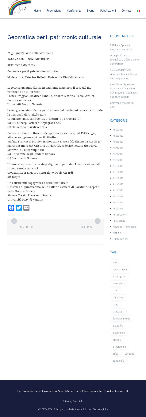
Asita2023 (118, 196)
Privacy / (68, 401)
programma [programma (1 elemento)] (119, 346)
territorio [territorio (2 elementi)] (129, 353)
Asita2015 (118, 154)
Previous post (27, 227)
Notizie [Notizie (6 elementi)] (117, 339)
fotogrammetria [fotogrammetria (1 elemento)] (121, 318)
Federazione (54, 10)
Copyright (78, 401)
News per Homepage (124, 226)
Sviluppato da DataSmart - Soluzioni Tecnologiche (81, 409)
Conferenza (74, 10)
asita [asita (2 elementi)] (115, 304)
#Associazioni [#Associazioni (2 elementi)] (120, 269)
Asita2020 (118, 178)
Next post (87, 227)
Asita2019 (118, 172)
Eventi (90, 10)
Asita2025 (118, 208)
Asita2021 (118, 184)
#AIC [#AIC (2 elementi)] (115, 262)
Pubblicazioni (108, 10)
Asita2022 (118, 190)
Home (37, 10)
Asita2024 (118, 202)
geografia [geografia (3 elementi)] (118, 325)
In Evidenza (119, 220)
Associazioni (120, 214)
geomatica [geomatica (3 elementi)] (119, 332)
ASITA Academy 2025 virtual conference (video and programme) (123, 74)
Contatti (126, 10)
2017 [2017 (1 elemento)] (115, 290)
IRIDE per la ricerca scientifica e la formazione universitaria (124, 59)
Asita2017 (118, 160)
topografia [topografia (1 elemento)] (119, 360)
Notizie (117, 232)
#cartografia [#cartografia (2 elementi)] (119, 276)
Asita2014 (118, 147)
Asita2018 (118, 166)
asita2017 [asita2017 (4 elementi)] (118, 311)
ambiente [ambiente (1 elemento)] (118, 297)
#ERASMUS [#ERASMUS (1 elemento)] (119, 283)
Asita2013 (118, 141)
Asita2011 (118, 129)
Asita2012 (118, 135)
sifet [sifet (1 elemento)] (115, 353)
